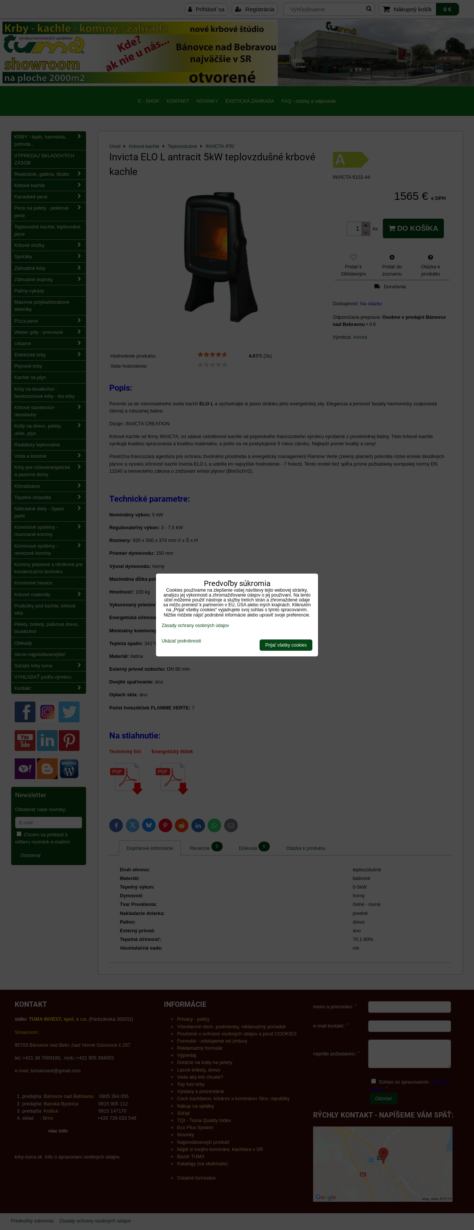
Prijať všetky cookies (286, 645)
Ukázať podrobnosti (181, 641)
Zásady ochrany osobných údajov (195, 625)
